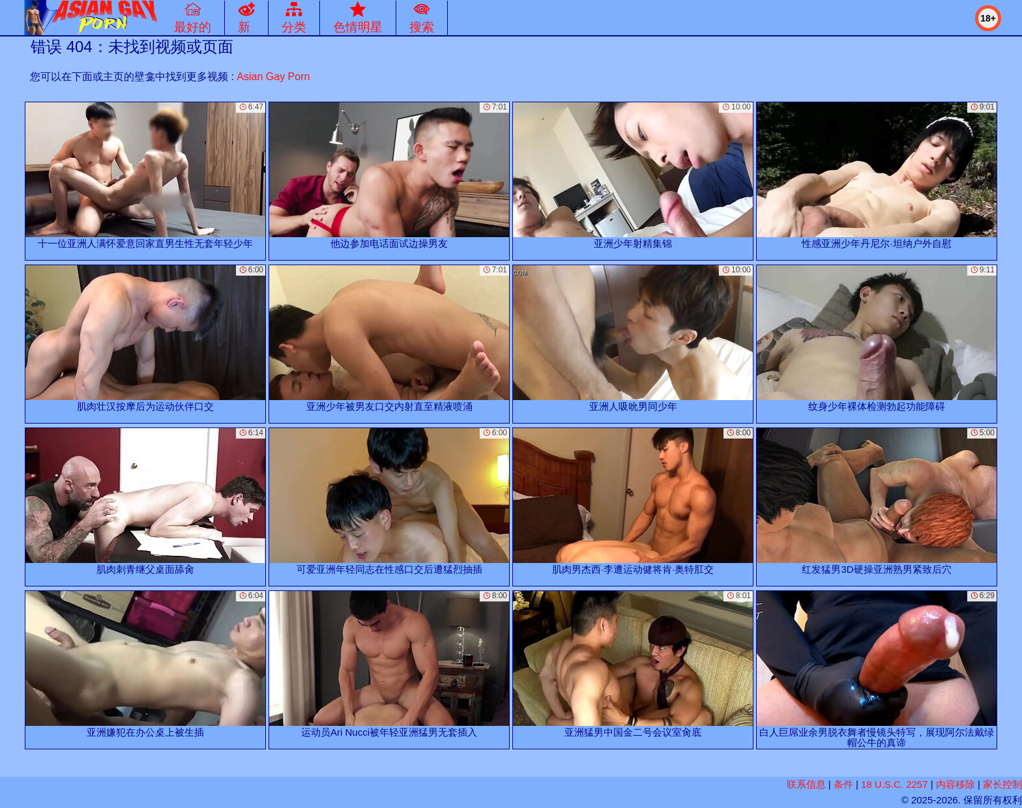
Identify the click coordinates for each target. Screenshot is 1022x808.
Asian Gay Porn (273, 76)
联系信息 (806, 784)
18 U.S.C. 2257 (894, 784)
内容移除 (955, 784)
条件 (843, 784)
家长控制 (1002, 784)
